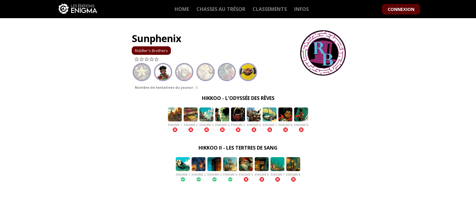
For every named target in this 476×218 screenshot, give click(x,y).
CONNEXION (401, 9)
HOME (182, 9)
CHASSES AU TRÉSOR (220, 9)
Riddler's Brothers (151, 50)
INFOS (301, 9)
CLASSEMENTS (270, 9)
